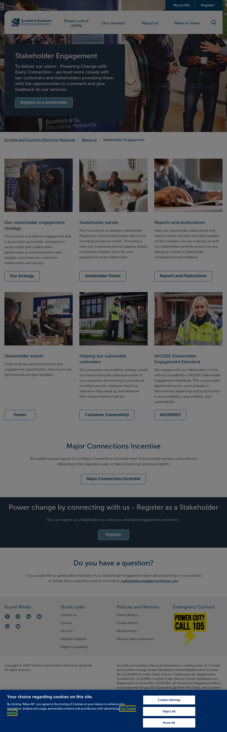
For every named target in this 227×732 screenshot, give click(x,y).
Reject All (169, 721)
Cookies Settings (169, 710)
